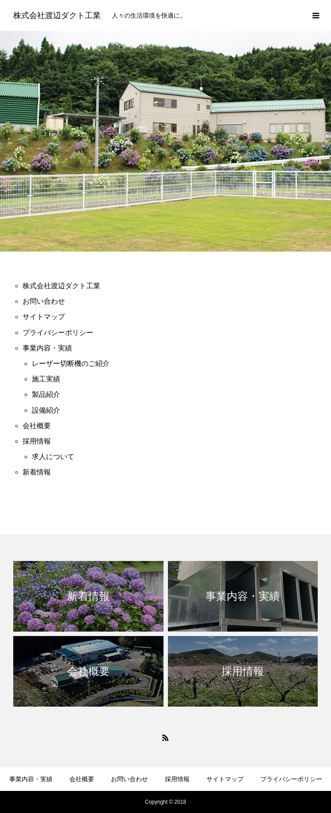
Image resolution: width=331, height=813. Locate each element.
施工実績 (46, 379)
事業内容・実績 (47, 348)
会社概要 (37, 425)
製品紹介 (46, 394)
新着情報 (37, 472)
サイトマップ (44, 316)
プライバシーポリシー (58, 332)
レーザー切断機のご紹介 (71, 363)
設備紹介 (46, 410)
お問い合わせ (44, 301)
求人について (53, 456)
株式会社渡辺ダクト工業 (61, 286)
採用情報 (37, 441)
